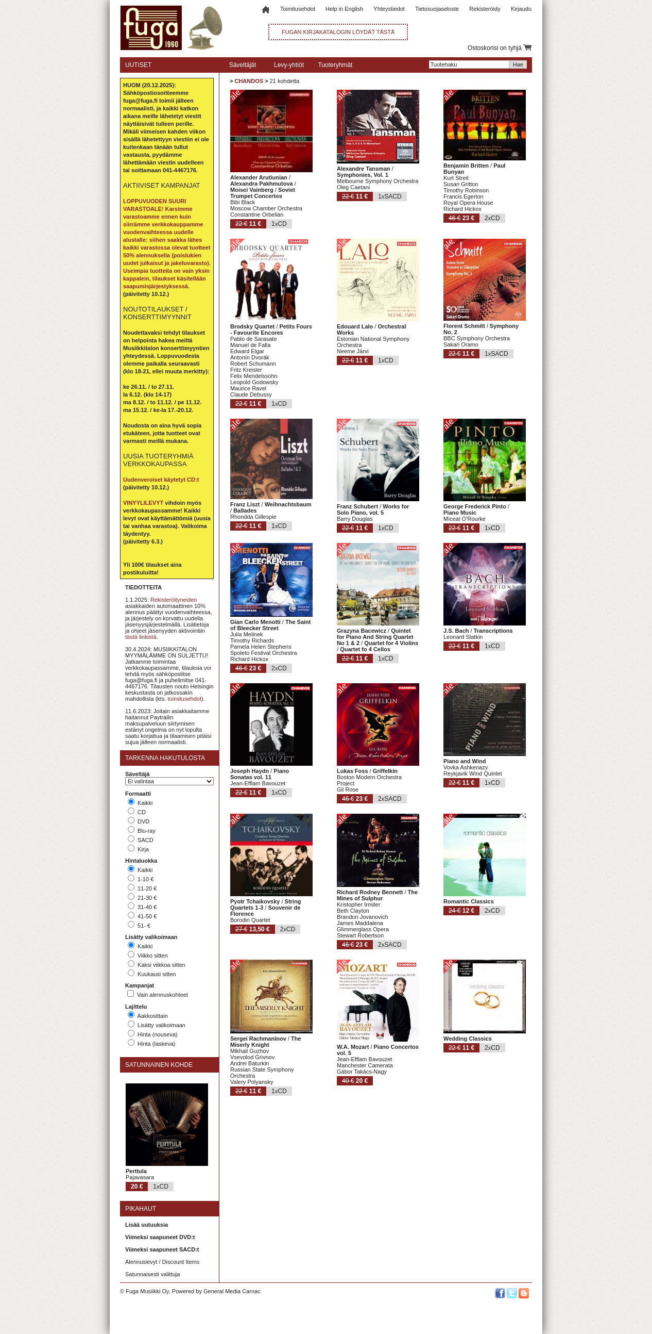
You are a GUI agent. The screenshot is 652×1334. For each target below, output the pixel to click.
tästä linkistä (141, 637)
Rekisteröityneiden (173, 600)
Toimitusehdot (297, 9)
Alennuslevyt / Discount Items (162, 1262)
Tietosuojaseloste (437, 9)
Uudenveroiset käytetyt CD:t (161, 479)
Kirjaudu (521, 9)
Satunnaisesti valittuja (152, 1274)
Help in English (344, 9)
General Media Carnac (232, 1291)
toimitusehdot (184, 699)
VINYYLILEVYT (143, 503)
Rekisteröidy (485, 9)
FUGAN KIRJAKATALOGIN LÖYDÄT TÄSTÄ (338, 32)
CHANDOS (248, 81)
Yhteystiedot (389, 9)
